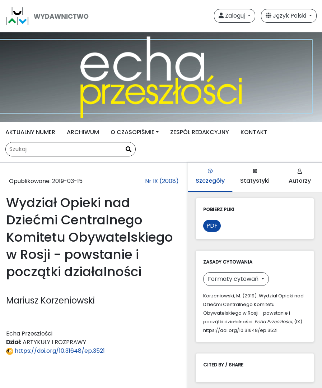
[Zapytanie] (70, 149)
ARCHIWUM (83, 132)
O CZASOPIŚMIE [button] (132, 132)
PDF (212, 226)
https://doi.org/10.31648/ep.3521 (55, 351)
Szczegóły (210, 177)
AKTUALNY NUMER (30, 132)
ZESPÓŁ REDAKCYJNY (199, 132)
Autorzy (300, 177)
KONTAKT (254, 132)
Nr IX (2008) (162, 181)
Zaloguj (232, 16)
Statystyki (255, 177)
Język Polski (287, 16)
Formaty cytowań (234, 279)
